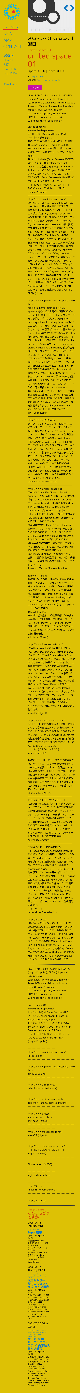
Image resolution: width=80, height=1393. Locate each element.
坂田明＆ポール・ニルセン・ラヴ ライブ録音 (39, 1281)
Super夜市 (39, 1231)
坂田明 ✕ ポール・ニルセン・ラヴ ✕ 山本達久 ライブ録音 (39, 1340)
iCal (39, 79)
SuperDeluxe (41, 76)
